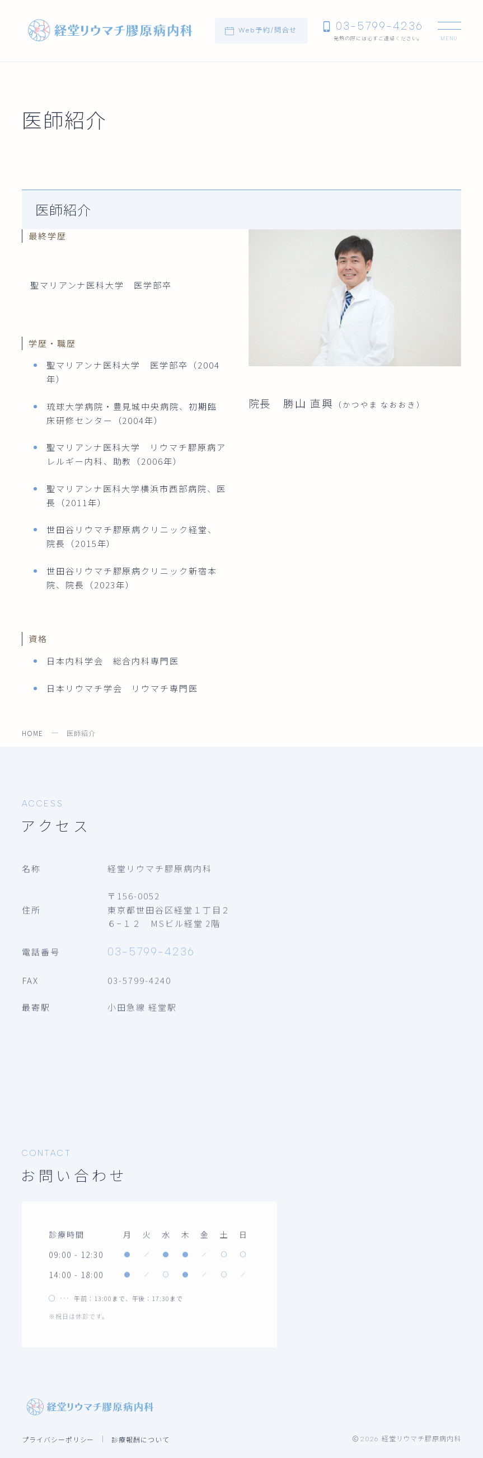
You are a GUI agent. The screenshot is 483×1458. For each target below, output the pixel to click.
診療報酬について (140, 1439)
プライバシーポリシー (58, 1439)
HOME (32, 733)
